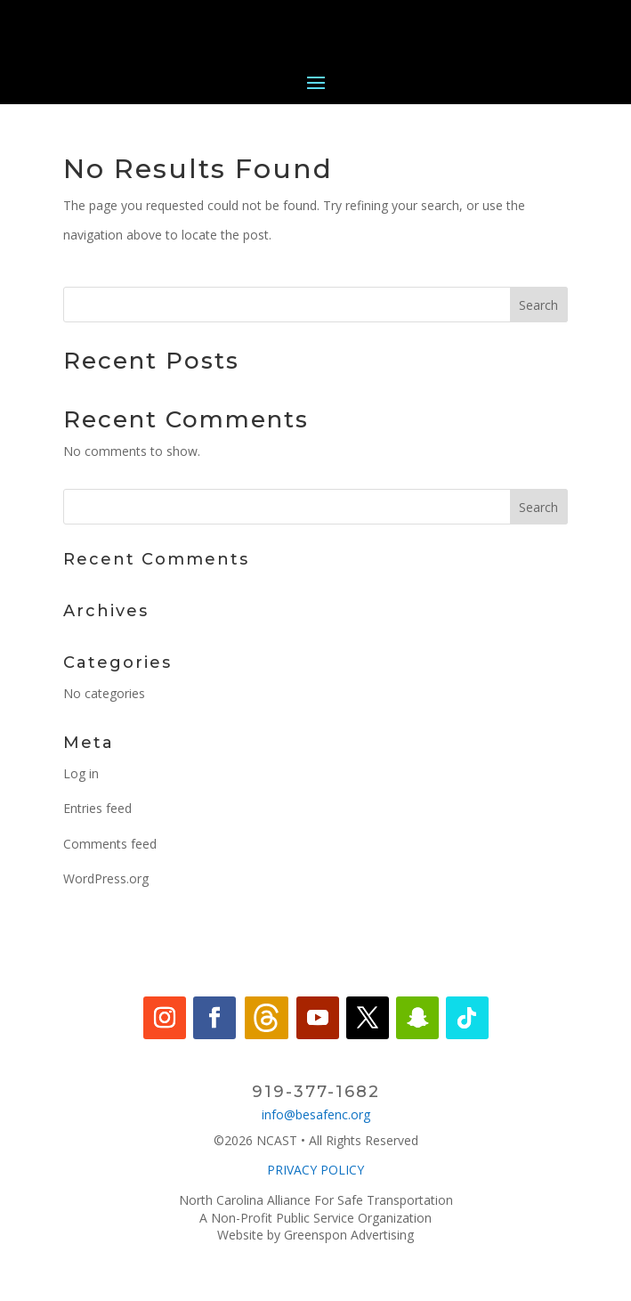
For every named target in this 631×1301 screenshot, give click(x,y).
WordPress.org (106, 878)
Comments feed (110, 843)
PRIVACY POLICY (315, 1169)
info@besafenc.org (316, 1114)
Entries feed (97, 808)
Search (538, 305)
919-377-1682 (316, 1092)
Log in (81, 773)
